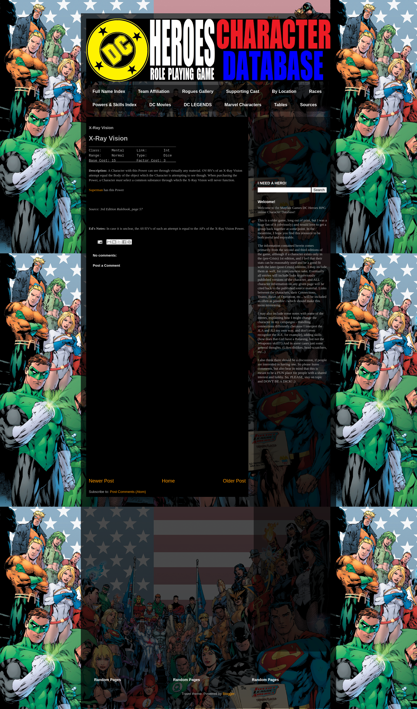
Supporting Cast (242, 91)
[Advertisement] (167, 433)
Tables (280, 104)
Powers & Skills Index (114, 104)
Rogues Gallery (197, 91)
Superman (96, 190)
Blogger (229, 694)
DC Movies (160, 104)
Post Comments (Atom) (128, 492)
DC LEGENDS (198, 104)
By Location (284, 91)
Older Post (234, 481)
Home (168, 481)
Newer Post (101, 481)
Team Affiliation (153, 91)
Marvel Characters (242, 104)
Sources (308, 104)
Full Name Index (109, 91)
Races (315, 91)
